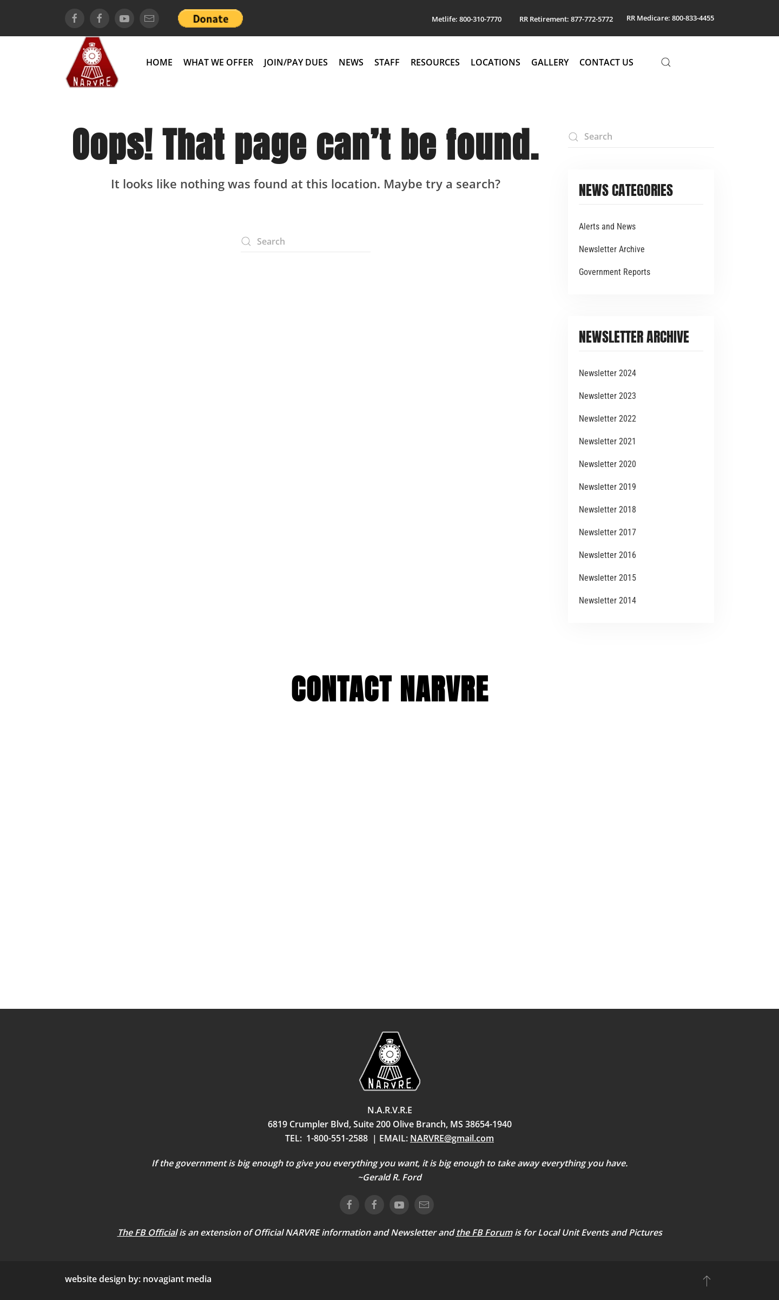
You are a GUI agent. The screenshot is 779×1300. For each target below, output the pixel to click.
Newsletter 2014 (607, 600)
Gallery (550, 62)
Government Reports (614, 272)
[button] (666, 62)
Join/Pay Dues (296, 62)
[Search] (306, 241)
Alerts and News (607, 226)
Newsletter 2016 (607, 555)
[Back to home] (92, 62)
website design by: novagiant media (138, 1279)
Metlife (443, 19)
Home (159, 62)
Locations (495, 62)
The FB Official (147, 1232)
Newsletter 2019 (607, 487)
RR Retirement (543, 19)
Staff (387, 62)
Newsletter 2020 (607, 464)
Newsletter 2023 (607, 396)
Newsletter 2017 (607, 532)
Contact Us (606, 62)
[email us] (149, 18)
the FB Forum (484, 1232)
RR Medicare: (648, 18)
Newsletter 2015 (607, 578)
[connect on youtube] (124, 18)
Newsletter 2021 (607, 441)
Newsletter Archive (612, 249)
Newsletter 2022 (607, 418)
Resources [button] (435, 62)
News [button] (351, 62)
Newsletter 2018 (607, 509)
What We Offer (218, 62)
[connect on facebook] (74, 18)
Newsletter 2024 (607, 373)
